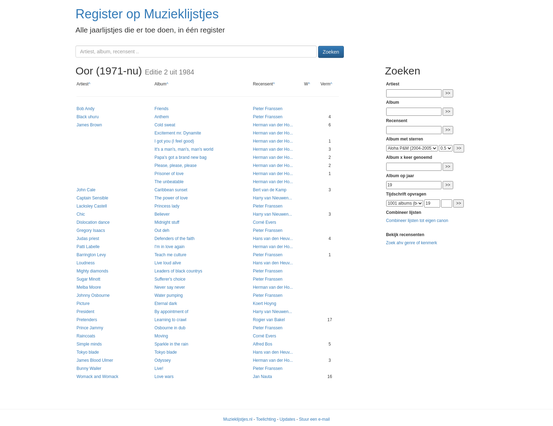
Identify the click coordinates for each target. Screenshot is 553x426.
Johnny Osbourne (93, 295)
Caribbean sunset (170, 189)
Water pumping (168, 295)
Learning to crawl (170, 319)
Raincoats (86, 336)
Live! (158, 368)
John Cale (86, 189)
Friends (161, 108)
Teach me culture (170, 254)
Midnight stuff (167, 222)
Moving (161, 336)
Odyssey (162, 360)
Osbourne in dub (170, 327)
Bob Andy (86, 108)
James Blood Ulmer (95, 360)
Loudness (86, 262)
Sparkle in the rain (171, 344)
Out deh (161, 230)
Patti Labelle (88, 246)
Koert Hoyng (264, 303)
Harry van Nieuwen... (272, 198)
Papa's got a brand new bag (180, 157)
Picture (83, 303)
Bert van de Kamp (269, 189)
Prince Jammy (90, 327)
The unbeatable (169, 181)
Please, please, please (175, 165)
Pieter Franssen (267, 108)
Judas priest (88, 238)
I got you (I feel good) (174, 141)
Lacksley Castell (92, 206)
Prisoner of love (169, 173)
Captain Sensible (92, 198)
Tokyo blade (88, 352)
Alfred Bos (262, 344)
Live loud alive (167, 262)
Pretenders (87, 319)
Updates (287, 419)
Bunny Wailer (89, 368)
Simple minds (89, 344)
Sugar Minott (88, 279)
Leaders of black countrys (178, 271)
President (85, 311)
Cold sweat (164, 124)
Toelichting (266, 419)
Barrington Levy (91, 254)
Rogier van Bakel (269, 319)
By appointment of (171, 311)
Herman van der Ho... (273, 124)
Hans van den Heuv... (273, 238)
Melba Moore (89, 287)
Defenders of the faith (174, 238)
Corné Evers (264, 222)
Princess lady (167, 206)
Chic (81, 214)
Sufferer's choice (170, 279)
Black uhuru (88, 116)
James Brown (89, 124)
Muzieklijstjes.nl (238, 419)
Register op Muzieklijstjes (147, 14)
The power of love (171, 198)
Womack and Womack (98, 376)
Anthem (161, 116)
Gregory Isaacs (91, 230)
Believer (162, 214)
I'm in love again (169, 246)
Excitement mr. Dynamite (177, 133)
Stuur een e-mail (314, 419)
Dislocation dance (93, 222)
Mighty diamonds (92, 271)
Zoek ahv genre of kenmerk (411, 242)
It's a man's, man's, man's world (183, 149)
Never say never (169, 287)
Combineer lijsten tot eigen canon (417, 220)
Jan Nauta (262, 376)
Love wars (164, 376)
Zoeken (331, 52)
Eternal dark (165, 303)
